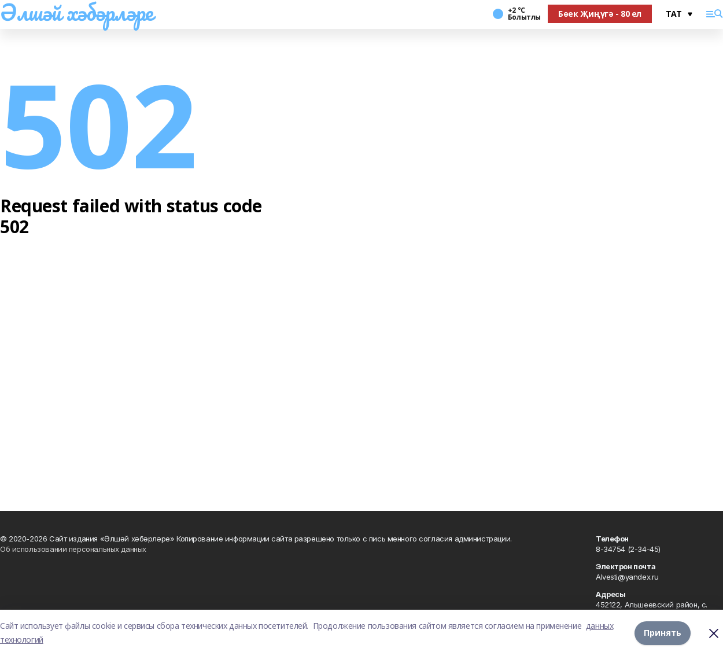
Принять (662, 632)
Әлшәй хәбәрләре (76, 12)
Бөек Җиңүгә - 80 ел (599, 13)
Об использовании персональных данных (73, 549)
